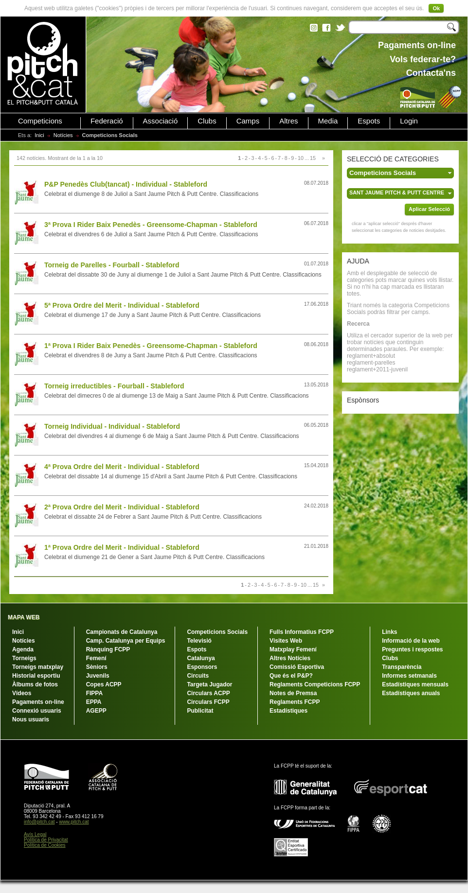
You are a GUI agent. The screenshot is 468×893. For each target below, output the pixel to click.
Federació (106, 121)
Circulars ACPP (208, 693)
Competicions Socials (217, 632)
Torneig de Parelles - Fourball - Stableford (111, 265)
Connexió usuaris (36, 710)
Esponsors (202, 667)
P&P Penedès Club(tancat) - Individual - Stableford (125, 184)
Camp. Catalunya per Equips (125, 640)
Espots (369, 121)
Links (389, 632)
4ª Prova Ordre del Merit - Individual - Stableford (121, 467)
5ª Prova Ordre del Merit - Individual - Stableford (121, 305)
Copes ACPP (104, 684)
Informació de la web (411, 640)
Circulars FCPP (208, 702)
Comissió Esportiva (297, 667)
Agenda (23, 649)
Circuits (198, 675)
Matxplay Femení (293, 649)
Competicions (40, 121)
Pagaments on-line (38, 702)
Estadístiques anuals (411, 693)
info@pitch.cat (39, 821)
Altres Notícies (290, 658)
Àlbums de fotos (35, 684)
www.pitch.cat (74, 821)
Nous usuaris (30, 719)
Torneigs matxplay (37, 667)
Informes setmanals (409, 675)
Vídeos (21, 693)
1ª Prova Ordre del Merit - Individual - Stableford (121, 547)
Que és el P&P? (291, 675)
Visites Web (286, 640)
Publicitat (200, 710)
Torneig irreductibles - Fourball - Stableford (114, 386)
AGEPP (96, 710)
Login (409, 121)
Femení (96, 658)
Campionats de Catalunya (122, 632)
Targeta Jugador (209, 684)
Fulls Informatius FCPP (302, 632)
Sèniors (97, 667)
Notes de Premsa (293, 693)
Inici (39, 135)
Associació (160, 121)
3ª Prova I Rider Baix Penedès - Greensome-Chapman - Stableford (150, 224)
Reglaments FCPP (295, 702)
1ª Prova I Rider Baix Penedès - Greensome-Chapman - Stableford (150, 346)
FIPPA (94, 693)
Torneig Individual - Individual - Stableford (112, 426)
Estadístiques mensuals (415, 684)
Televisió (199, 640)
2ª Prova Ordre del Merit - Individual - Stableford (121, 507)
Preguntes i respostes (412, 649)
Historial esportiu (36, 675)
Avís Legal (35, 834)
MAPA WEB (23, 617)
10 (301, 158)
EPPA (94, 702)
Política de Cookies (45, 845)
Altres (288, 121)
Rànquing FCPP (108, 649)
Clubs (207, 121)
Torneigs (24, 658)
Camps (248, 121)
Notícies (63, 135)
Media (328, 121)
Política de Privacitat (46, 839)
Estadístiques (288, 710)
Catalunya (201, 658)
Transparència (401, 667)
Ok (436, 8)
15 (313, 158)
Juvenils (97, 675)
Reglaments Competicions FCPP (315, 684)
